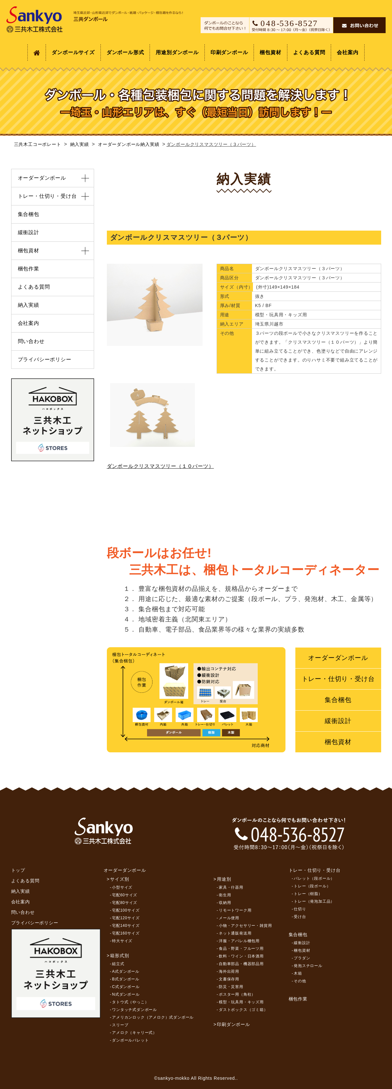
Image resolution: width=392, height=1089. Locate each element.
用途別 (224, 879)
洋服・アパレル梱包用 (239, 941)
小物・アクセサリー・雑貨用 (245, 925)
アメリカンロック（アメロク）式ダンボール (153, 1017)
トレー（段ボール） (312, 886)
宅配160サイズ (125, 933)
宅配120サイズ (125, 918)
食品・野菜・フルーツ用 (241, 948)
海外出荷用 (229, 971)
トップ (18, 870)
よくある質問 (309, 52)
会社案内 (347, 52)
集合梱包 (338, 699)
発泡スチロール (308, 966)
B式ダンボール (125, 979)
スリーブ (120, 1025)
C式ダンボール (125, 987)
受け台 (300, 916)
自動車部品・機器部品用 (241, 964)
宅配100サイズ (125, 910)
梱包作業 (28, 268)
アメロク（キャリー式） (134, 1032)
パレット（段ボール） (314, 878)
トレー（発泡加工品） (314, 901)
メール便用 (229, 918)
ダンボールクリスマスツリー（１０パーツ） (160, 466)
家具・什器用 (231, 887)
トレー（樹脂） (308, 894)
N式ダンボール (125, 994)
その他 (300, 981)
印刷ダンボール (229, 52)
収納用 (225, 902)
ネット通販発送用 (235, 933)
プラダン (302, 958)
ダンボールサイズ (73, 52)
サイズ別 (119, 879)
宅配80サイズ (124, 902)
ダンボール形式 (125, 52)
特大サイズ (122, 941)
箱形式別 (119, 955)
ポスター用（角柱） (237, 994)
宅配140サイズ (125, 925)
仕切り (300, 909)
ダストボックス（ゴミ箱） (243, 1009)
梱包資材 (270, 52)
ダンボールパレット (130, 1040)
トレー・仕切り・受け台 (338, 678)
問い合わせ (31, 341)
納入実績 (28, 305)
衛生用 (225, 895)
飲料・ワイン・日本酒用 (241, 956)
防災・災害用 (231, 987)
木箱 (298, 973)
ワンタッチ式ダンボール (134, 1009)
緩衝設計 (338, 720)
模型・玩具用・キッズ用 (241, 1002)
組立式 (118, 964)
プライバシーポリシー (44, 359)
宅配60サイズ (124, 895)
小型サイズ (122, 887)
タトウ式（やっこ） (130, 1002)
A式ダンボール (125, 971)
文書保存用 (229, 979)
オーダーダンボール (338, 657)
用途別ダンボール (177, 52)
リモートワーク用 (235, 910)
